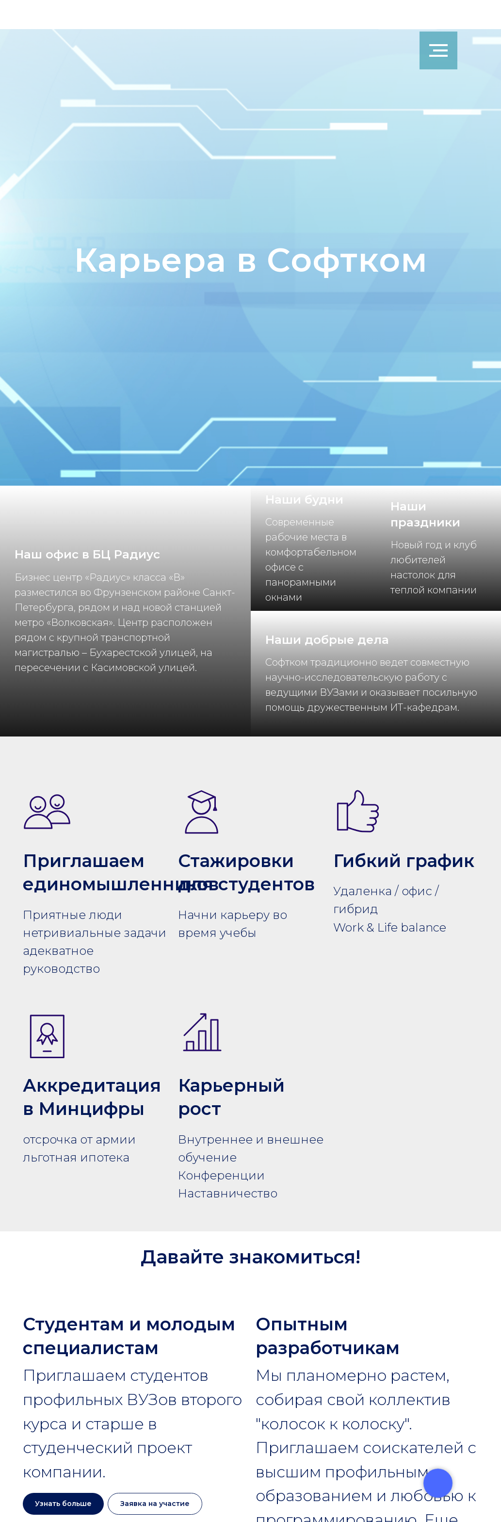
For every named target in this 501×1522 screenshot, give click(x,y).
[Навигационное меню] (438, 50)
